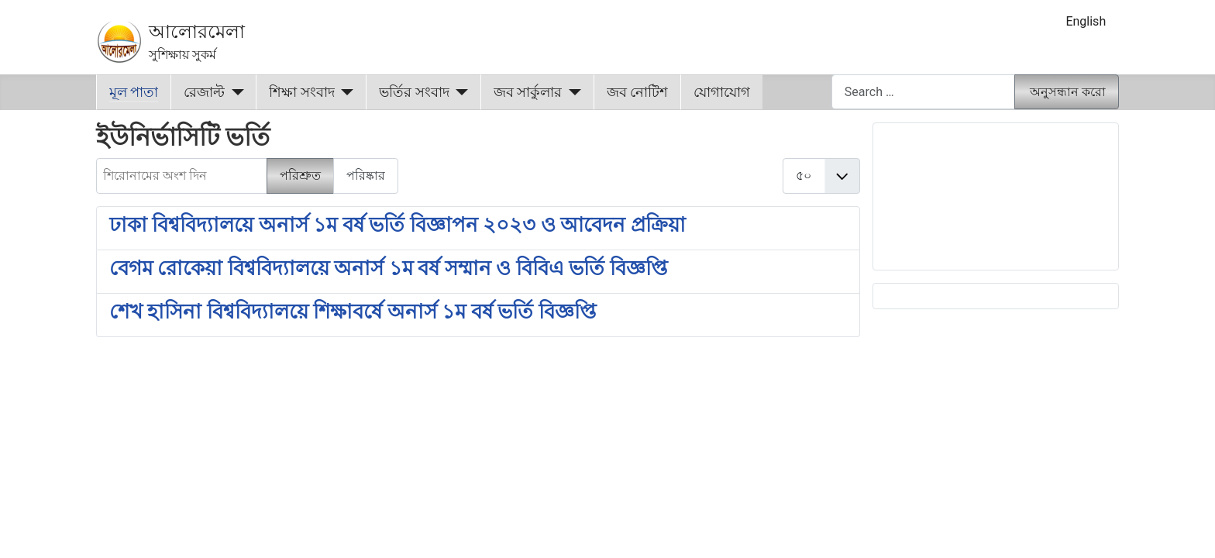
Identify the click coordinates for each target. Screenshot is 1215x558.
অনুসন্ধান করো (1068, 91)
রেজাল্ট (204, 92)
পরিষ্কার (365, 175)
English (1085, 21)
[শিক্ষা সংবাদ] (344, 92)
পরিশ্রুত (300, 175)
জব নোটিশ (637, 92)
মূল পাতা (133, 92)
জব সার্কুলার (528, 92)
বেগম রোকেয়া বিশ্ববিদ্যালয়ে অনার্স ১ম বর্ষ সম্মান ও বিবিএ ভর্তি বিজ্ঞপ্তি (388, 268)
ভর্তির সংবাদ (414, 92)
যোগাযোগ (722, 92)
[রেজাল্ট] (234, 92)
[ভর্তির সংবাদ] (459, 92)
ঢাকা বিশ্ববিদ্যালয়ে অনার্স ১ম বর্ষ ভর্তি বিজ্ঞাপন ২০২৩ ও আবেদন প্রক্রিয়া (397, 224)
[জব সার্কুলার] (571, 92)
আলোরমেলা (197, 32)
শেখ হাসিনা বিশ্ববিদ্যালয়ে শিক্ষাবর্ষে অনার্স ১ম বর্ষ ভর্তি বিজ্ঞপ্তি (352, 311)
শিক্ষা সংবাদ (301, 92)
